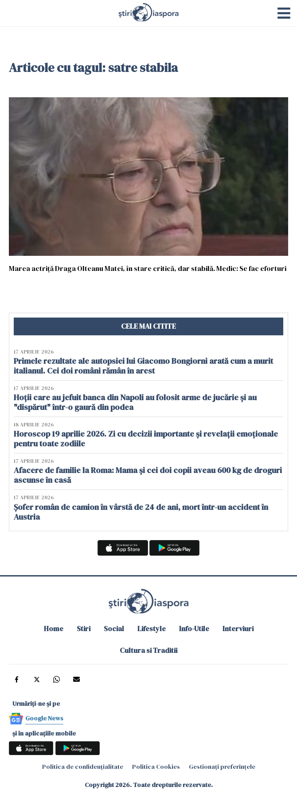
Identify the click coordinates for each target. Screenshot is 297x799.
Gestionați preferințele (222, 766)
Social (114, 628)
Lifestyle (151, 628)
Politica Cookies (156, 766)
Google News (44, 718)
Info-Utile (194, 628)
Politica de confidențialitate (82, 766)
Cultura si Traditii (148, 650)
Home (53, 628)
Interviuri (238, 628)
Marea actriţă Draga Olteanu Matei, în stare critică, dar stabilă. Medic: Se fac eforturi (148, 268)
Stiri (83, 628)
